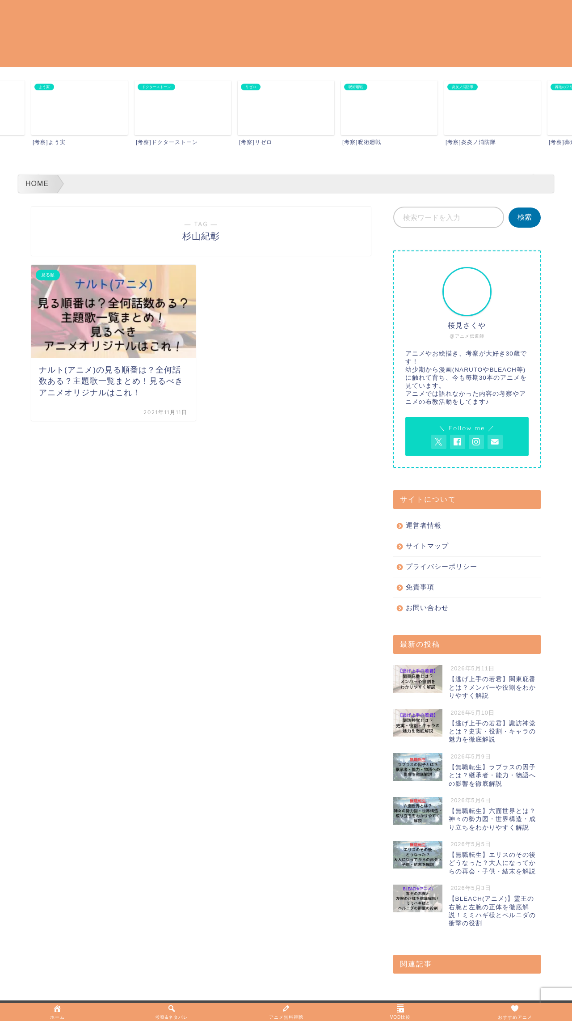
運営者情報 (424, 525)
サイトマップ (427, 546)
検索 (524, 217)
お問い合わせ (427, 607)
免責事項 (420, 587)
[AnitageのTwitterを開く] (438, 442)
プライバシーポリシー (441, 566)
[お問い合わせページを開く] (495, 442)
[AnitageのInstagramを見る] (476, 442)
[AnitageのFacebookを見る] (457, 442)
